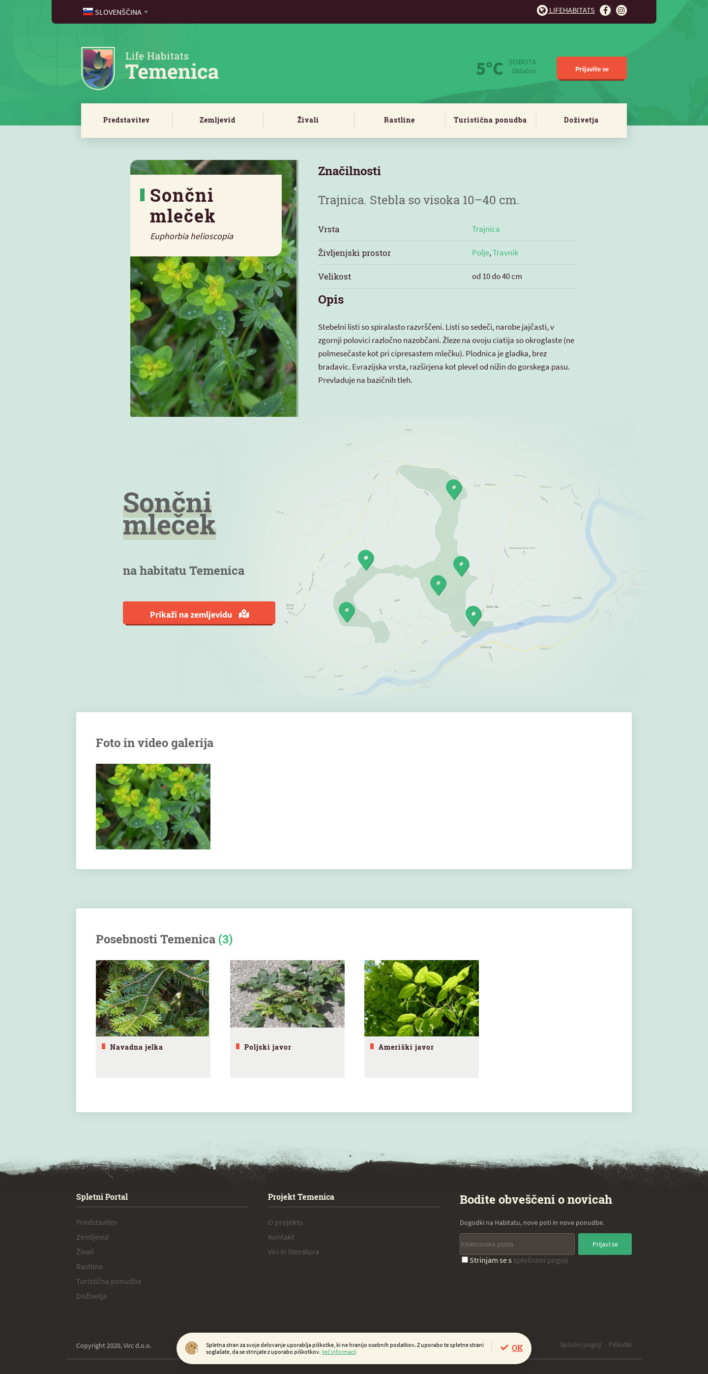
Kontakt (281, 1237)
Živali (308, 120)
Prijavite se (592, 68)
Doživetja (581, 120)
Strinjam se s (515, 1260)
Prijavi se (605, 1244)
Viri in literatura (293, 1251)
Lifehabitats (566, 10)
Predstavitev (126, 120)
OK (517, 1348)
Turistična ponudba (490, 120)
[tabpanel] (153, 1019)
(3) (225, 939)
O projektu (285, 1222)
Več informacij (339, 1351)
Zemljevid (218, 120)
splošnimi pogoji (540, 1260)
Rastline (399, 120)
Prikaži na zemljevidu (199, 614)
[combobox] (116, 12)
